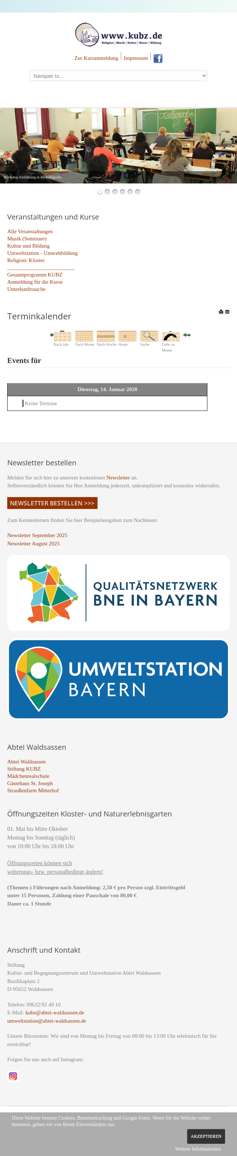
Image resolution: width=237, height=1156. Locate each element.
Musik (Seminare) (27, 239)
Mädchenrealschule (28, 776)
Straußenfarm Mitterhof (33, 790)
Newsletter (118, 477)
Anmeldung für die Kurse (35, 282)
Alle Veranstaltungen (30, 231)
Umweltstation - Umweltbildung (42, 253)
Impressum (136, 58)
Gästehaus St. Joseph (30, 783)
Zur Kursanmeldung (96, 58)
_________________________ (41, 267)
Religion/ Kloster (26, 260)
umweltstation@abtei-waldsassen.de (46, 1021)
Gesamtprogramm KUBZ (35, 275)
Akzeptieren (206, 1136)
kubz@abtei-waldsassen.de (54, 1012)
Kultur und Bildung (28, 246)
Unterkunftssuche (26, 289)
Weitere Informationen (198, 1149)
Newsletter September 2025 (37, 535)
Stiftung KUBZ (24, 769)
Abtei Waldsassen (26, 762)
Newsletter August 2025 (33, 543)
